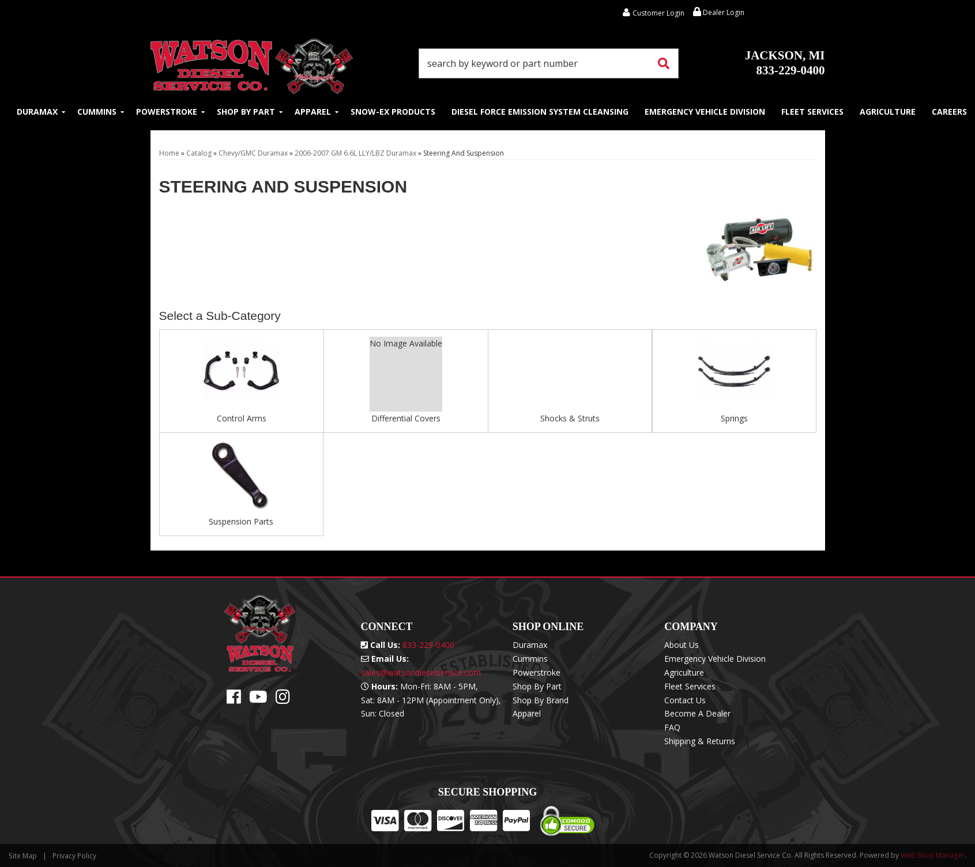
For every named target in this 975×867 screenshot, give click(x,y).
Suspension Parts (241, 521)
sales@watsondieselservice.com (421, 672)
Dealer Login (718, 12)
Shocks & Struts (570, 418)
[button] (549, 63)
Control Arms (241, 418)
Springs (734, 418)
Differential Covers (406, 418)
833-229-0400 (785, 62)
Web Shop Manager (933, 855)
